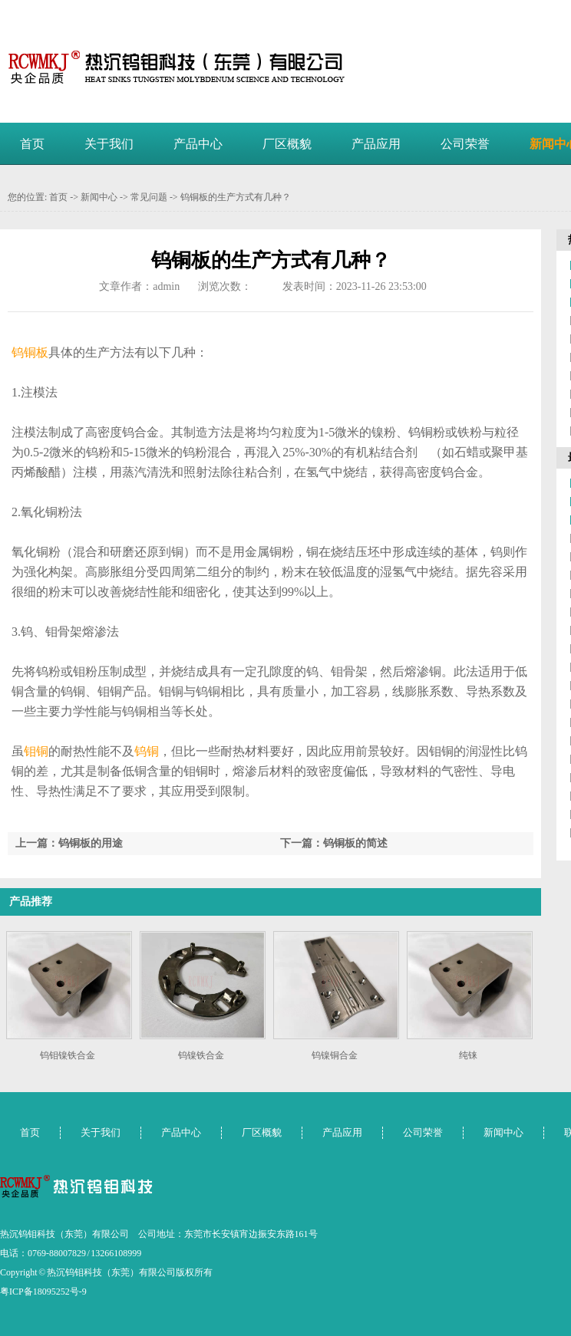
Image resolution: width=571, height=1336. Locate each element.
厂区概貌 (287, 143)
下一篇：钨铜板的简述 (334, 843)
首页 (32, 143)
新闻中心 (99, 197)
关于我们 (109, 143)
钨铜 (146, 751)
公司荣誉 (465, 143)
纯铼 (468, 1055)
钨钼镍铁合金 (67, 1055)
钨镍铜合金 (335, 1055)
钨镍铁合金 (201, 1055)
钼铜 (36, 751)
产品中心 (198, 143)
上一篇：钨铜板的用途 (69, 843)
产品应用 (376, 143)
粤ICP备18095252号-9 (43, 1291)
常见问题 (148, 197)
